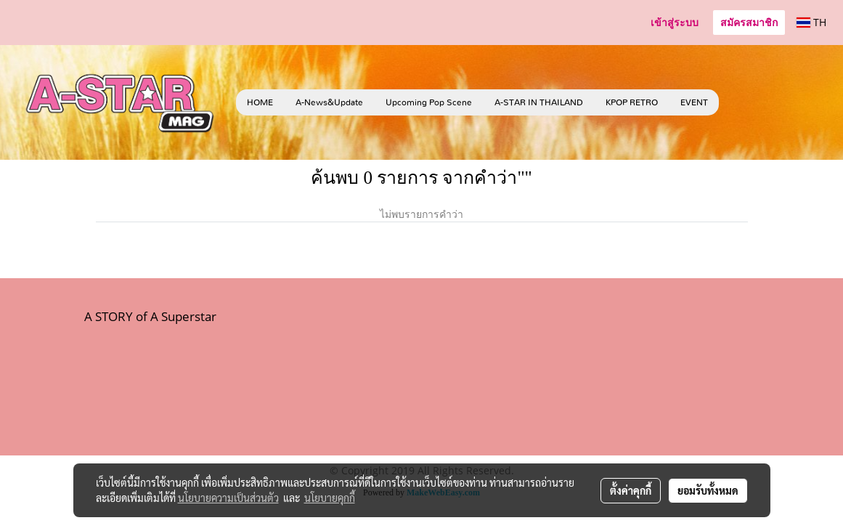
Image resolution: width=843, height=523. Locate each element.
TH (811, 22)
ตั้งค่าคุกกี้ (630, 490)
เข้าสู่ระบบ (675, 22)
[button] (740, 102)
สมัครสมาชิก (749, 22)
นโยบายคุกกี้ (329, 497)
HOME (260, 102)
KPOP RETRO (632, 102)
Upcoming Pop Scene (429, 102)
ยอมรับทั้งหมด (707, 490)
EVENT (694, 102)
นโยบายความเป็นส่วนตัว (228, 497)
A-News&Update (329, 102)
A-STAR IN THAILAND (538, 102)
